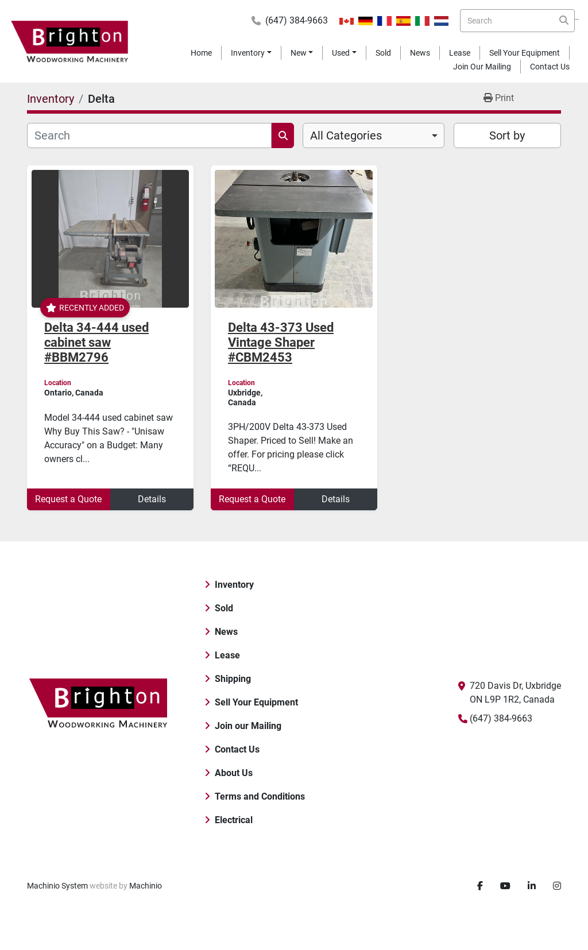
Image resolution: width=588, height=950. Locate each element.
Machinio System (57, 885)
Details (152, 499)
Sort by (507, 135)
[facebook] (480, 886)
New (299, 52)
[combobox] (373, 135)
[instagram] (557, 886)
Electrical (234, 820)
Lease (459, 52)
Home (201, 52)
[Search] (517, 20)
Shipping (233, 678)
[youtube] (505, 886)
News (420, 52)
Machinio (145, 885)
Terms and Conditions (260, 796)
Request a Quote (68, 499)
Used (341, 52)
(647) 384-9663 (296, 20)
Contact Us (550, 66)
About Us (234, 772)
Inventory (248, 52)
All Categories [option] (346, 135)
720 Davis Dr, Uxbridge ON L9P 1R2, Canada (515, 692)
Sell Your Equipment (524, 52)
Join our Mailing (482, 66)
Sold (383, 52)
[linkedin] (532, 886)
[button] (251, 53)
